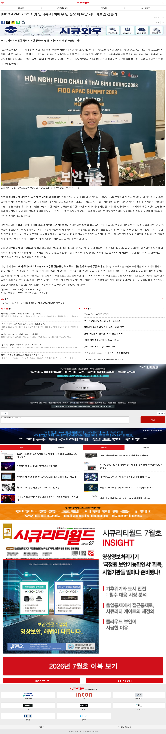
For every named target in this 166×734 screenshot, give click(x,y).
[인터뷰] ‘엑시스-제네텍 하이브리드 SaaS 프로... (40, 346)
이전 (4, 413)
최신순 (61, 447)
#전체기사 (20, 8)
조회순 (20, 447)
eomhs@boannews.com (26, 289)
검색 (163, 3)
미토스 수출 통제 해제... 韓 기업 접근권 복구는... (39, 356)
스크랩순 (145, 447)
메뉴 (2, 3)
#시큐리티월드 (62, 8)
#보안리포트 (145, 8)
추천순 (104, 447)
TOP (87, 309)
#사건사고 (103, 8)
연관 (4, 299)
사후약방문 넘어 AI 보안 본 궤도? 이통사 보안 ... (40, 316)
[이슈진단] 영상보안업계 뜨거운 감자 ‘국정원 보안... (39, 327)
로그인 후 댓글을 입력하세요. (65, 419)
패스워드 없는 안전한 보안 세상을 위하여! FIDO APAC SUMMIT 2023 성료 (33, 303)
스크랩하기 (161, 413)
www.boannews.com (23, 293)
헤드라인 (6, 309)
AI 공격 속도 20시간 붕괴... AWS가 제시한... (36, 335)
